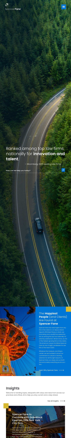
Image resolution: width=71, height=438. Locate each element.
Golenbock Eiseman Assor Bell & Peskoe (26, 431)
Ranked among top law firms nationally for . (35, 154)
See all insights (56, 401)
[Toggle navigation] (63, 6)
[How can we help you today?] (35, 170)
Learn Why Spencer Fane (51, 370)
